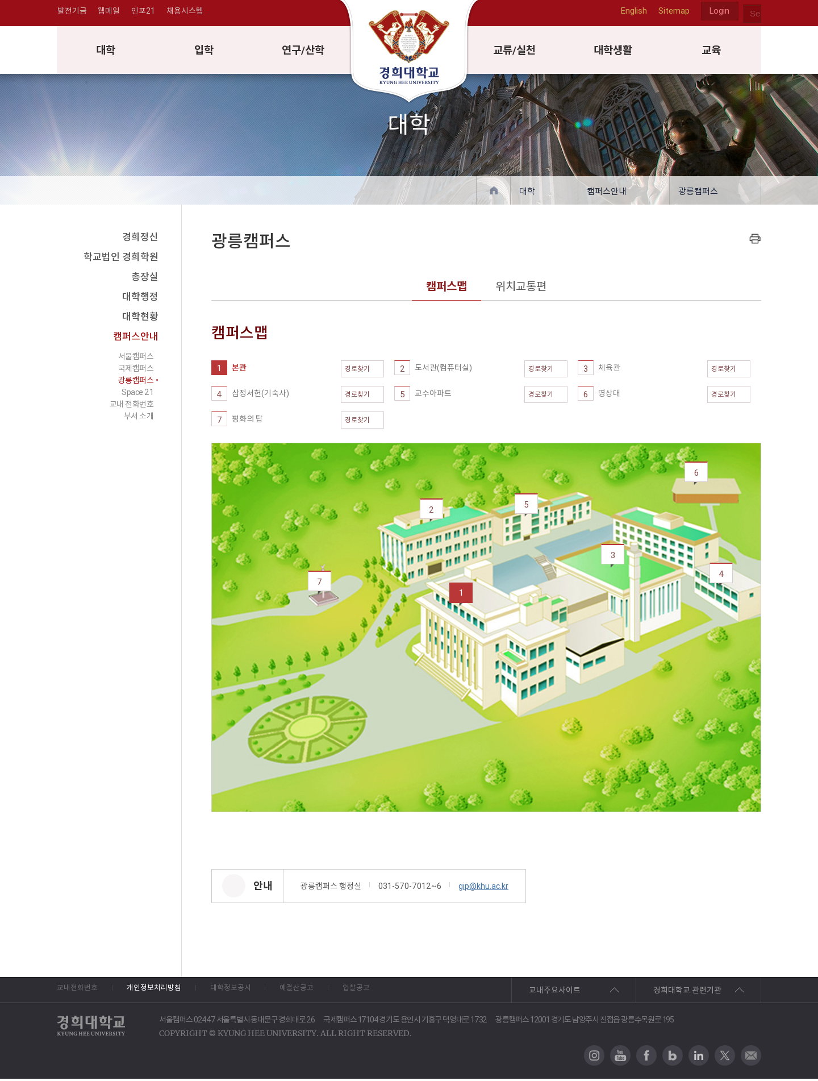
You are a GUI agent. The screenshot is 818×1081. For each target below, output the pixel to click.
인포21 (143, 14)
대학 (106, 52)
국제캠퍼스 (136, 370)
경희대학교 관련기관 (687, 992)
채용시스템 (185, 14)
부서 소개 (139, 418)
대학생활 (613, 52)
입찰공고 (408, 992)
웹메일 (109, 14)
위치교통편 (520, 288)
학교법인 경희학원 (121, 259)
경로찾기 (362, 371)
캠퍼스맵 (446, 288)
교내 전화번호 (132, 406)
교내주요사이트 (555, 992)
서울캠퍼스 (136, 359)
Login (719, 14)
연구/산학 (303, 52)
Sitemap (672, 13)
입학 (204, 52)
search (752, 14)
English (633, 13)
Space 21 (137, 394)
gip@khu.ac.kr (483, 888)
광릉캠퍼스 (698, 193)
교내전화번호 (79, 992)
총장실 (144, 279)
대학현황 (140, 319)
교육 (711, 52)
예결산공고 (337, 992)
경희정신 (140, 239)
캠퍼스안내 (607, 193)
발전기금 (71, 14)
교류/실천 (515, 52)
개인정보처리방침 (168, 992)
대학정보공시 (258, 992)
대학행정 (140, 299)
